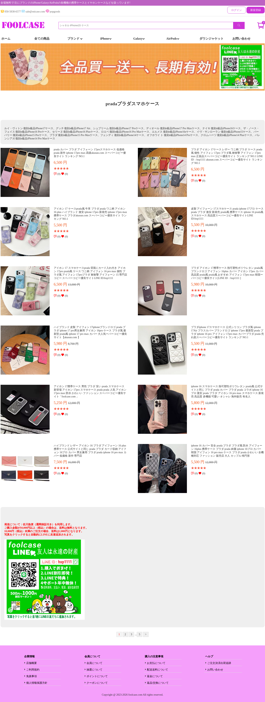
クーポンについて (97, 682)
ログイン (236, 10)
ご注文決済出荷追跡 (219, 663)
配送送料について (157, 669)
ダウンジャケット (211, 38)
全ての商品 (41, 38)
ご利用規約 (32, 669)
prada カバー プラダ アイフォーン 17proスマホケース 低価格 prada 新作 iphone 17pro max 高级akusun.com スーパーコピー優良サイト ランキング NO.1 (90, 153)
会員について (94, 663)
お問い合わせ (241, 38)
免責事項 (31, 676)
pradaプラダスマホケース (132, 103)
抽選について (94, 669)
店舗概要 (31, 663)
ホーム (5, 38)
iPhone (105, 38)
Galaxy (139, 38)
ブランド (74, 38)
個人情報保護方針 (36, 682)
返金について (155, 676)
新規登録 (255, 10)
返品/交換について (158, 682)
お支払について (156, 663)
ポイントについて (97, 676)
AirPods (172, 38)
